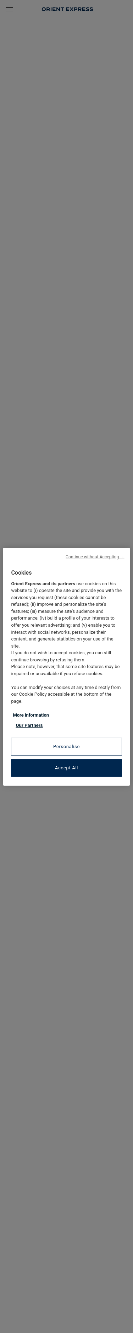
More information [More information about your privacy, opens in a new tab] (31, 715)
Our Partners (29, 725)
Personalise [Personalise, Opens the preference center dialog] (66, 746)
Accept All (66, 767)
